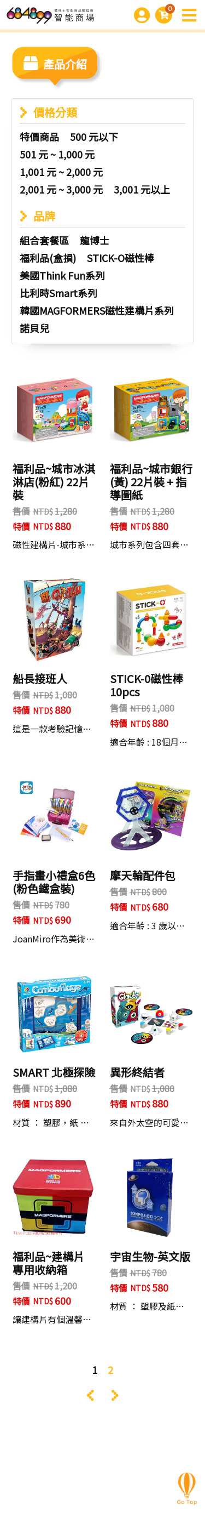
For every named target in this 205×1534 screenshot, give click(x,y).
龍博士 (94, 240)
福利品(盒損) (48, 258)
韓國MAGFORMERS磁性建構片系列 (97, 310)
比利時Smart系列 (58, 293)
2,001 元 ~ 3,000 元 (61, 189)
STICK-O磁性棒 (120, 258)
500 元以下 (94, 136)
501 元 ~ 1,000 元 (57, 154)
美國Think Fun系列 (62, 275)
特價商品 (39, 136)
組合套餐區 (44, 240)
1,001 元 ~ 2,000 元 (61, 171)
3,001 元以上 (142, 189)
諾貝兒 (34, 328)
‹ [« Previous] (90, 1396)
